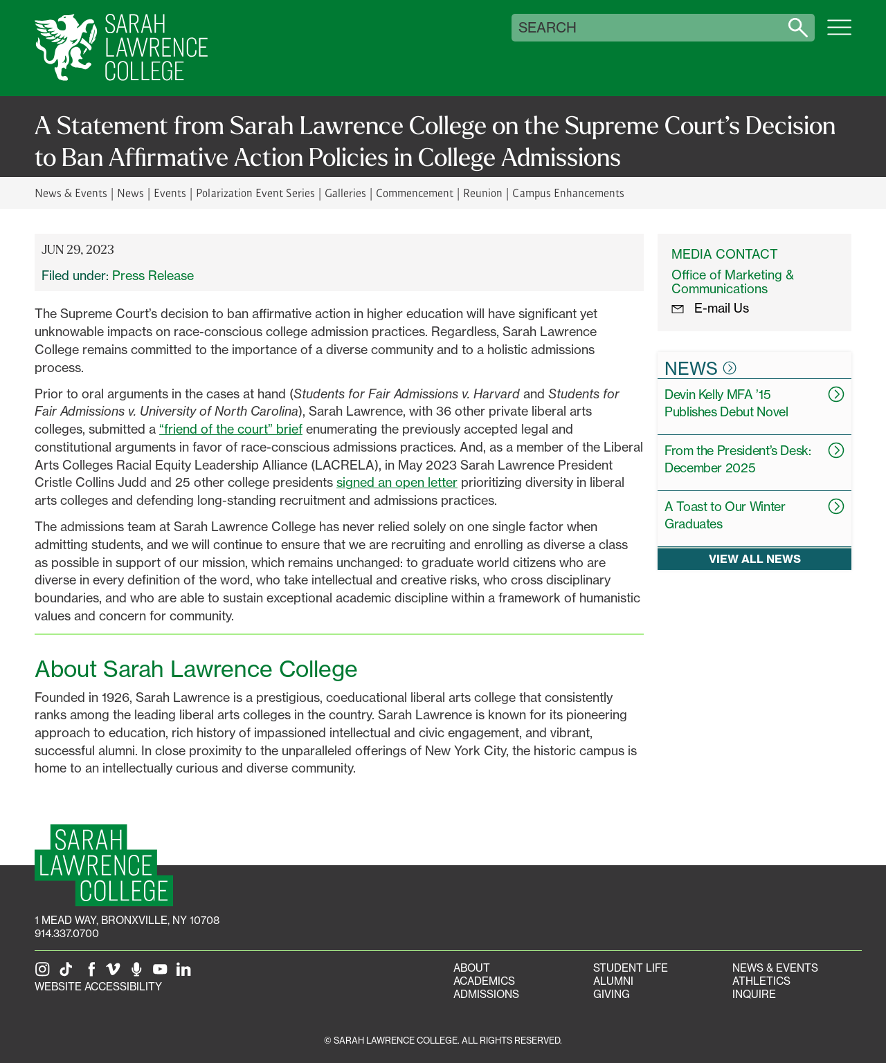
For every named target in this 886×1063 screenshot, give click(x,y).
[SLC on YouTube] (162, 973)
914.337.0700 (67, 933)
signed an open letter (397, 482)
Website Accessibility (98, 986)
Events (170, 193)
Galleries (345, 193)
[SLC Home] (121, 48)
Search (547, 28)
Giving (611, 994)
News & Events (71, 193)
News (130, 193)
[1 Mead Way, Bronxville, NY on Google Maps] (127, 920)
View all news (755, 559)
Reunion (483, 193)
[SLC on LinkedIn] (186, 973)
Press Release (153, 275)
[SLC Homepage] (104, 865)
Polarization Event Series (255, 193)
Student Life (630, 967)
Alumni (613, 981)
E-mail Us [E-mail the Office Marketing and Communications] (710, 307)
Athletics (761, 981)
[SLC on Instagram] (45, 973)
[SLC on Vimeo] (115, 973)
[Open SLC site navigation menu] (839, 34)
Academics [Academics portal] (484, 981)
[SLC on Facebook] (92, 973)
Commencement (414, 193)
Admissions (486, 994)
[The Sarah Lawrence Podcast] (139, 973)
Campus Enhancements (568, 193)
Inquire (754, 994)
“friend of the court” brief (230, 428)
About (471, 967)
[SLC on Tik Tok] (68, 973)
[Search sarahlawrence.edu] (798, 27)
